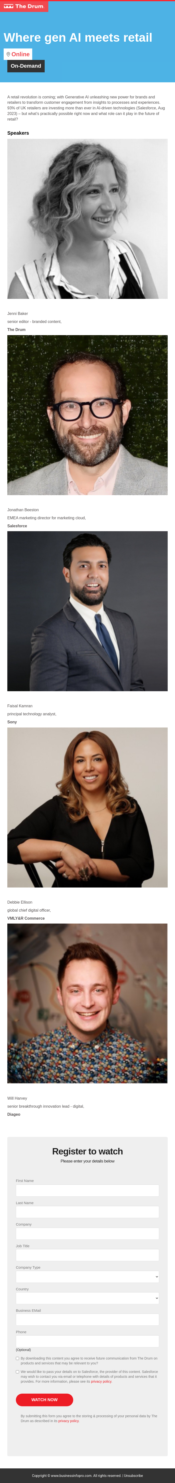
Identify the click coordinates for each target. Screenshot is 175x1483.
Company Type (28, 1267)
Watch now (44, 1400)
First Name (25, 1181)
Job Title (23, 1246)
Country (22, 1289)
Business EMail (28, 1310)
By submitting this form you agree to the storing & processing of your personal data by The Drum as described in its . (89, 1418)
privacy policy (101, 1381)
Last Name (25, 1203)
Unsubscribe (133, 1476)
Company (23, 1224)
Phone (21, 1332)
